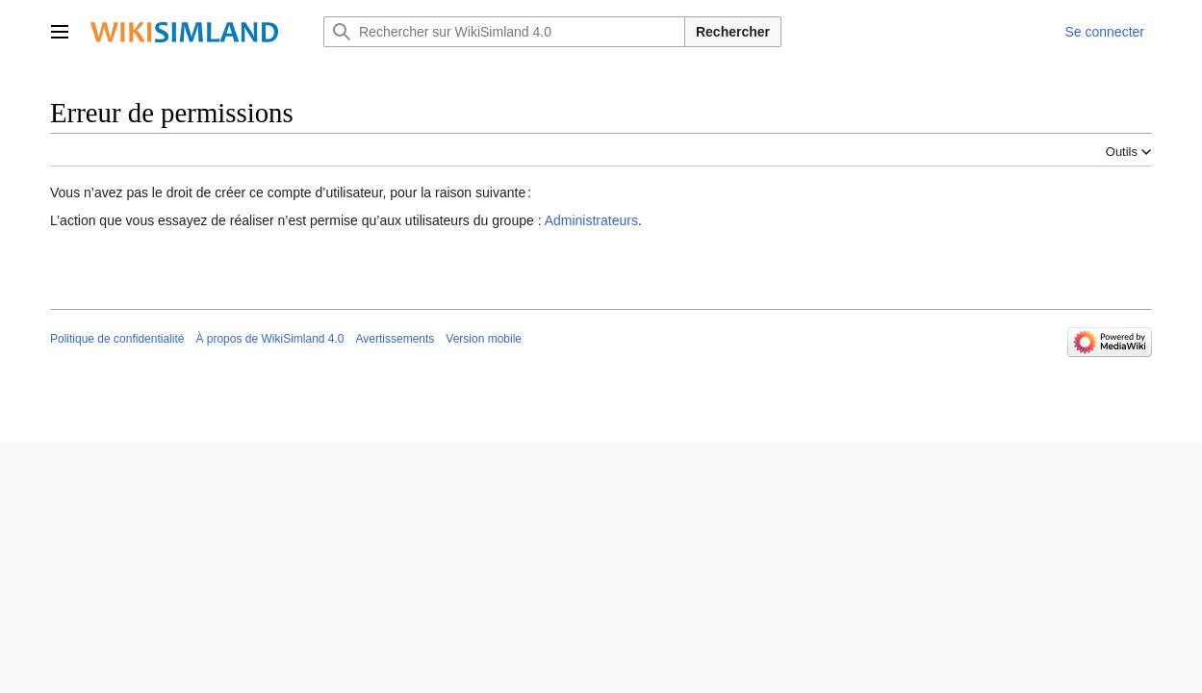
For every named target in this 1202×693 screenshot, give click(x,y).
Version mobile (484, 339)
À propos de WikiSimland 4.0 (269, 339)
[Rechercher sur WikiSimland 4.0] (504, 31)
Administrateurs (591, 220)
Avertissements (395, 339)
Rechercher (733, 31)
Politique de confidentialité (117, 339)
